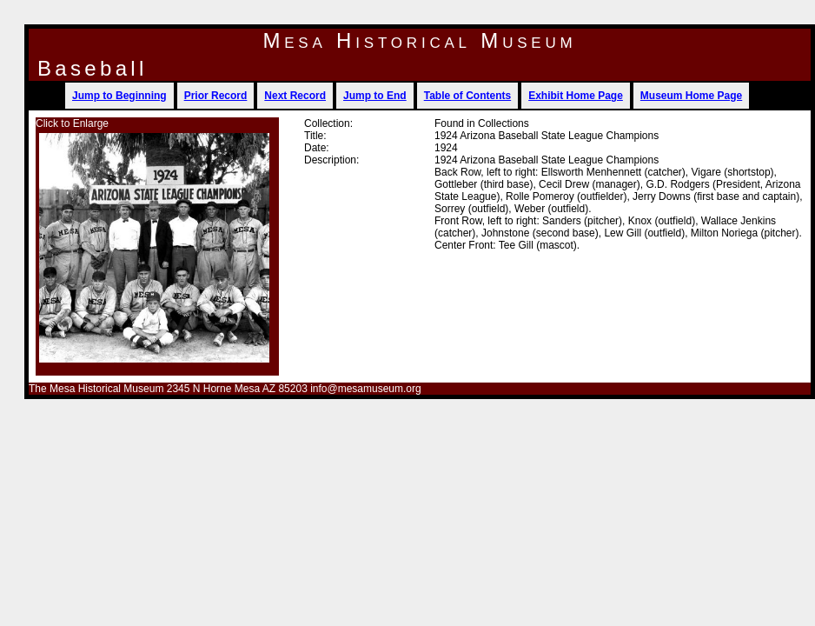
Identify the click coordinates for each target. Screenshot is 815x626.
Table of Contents (467, 96)
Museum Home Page (691, 96)
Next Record (295, 96)
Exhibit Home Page (575, 96)
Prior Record (216, 96)
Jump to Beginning (119, 96)
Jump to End (375, 96)
